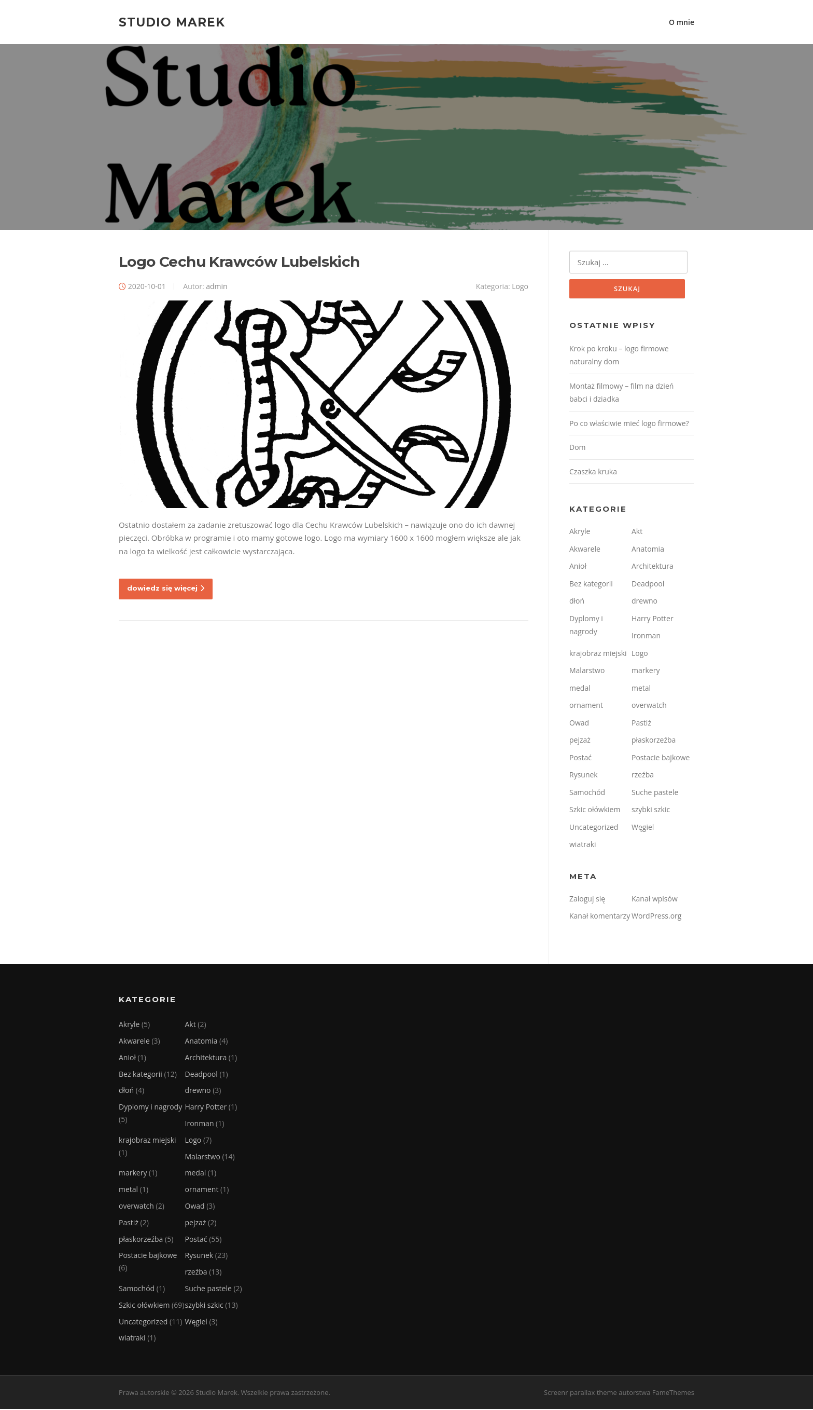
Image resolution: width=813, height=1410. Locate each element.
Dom (577, 448)
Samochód (587, 793)
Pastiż (641, 723)
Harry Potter (653, 619)
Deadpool (648, 584)
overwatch (649, 706)
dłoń (576, 602)
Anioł (577, 567)
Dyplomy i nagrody (150, 1108)
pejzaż (580, 741)
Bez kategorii (591, 584)
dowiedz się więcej (165, 589)
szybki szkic (651, 810)
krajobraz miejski (598, 654)
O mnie (681, 22)
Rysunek (583, 776)
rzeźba (643, 776)
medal (580, 688)
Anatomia (648, 549)
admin (216, 287)
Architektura (653, 567)
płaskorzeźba (654, 741)
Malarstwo (587, 671)
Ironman (646, 636)
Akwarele (584, 549)
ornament (586, 706)
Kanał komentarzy (599, 917)
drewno (644, 602)
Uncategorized (593, 827)
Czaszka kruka (593, 472)
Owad (579, 723)
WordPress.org (656, 917)
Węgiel (643, 827)
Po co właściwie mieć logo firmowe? (629, 424)
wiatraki (582, 845)
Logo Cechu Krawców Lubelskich (239, 262)
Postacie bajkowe (661, 758)
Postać (580, 758)
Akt (637, 532)
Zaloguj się (587, 899)
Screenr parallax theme (580, 1393)
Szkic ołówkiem (594, 810)
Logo (520, 287)
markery (646, 671)
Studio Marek (172, 22)
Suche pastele (655, 793)
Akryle (579, 532)
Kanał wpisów (655, 899)
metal (641, 688)
